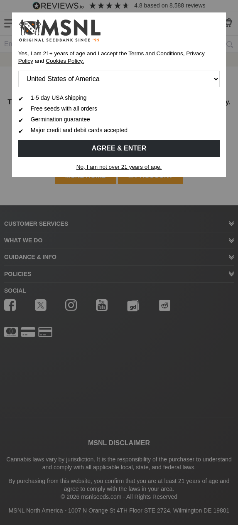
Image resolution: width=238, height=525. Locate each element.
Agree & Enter (119, 148)
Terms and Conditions (155, 53)
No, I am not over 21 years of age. (119, 167)
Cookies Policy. (65, 61)
